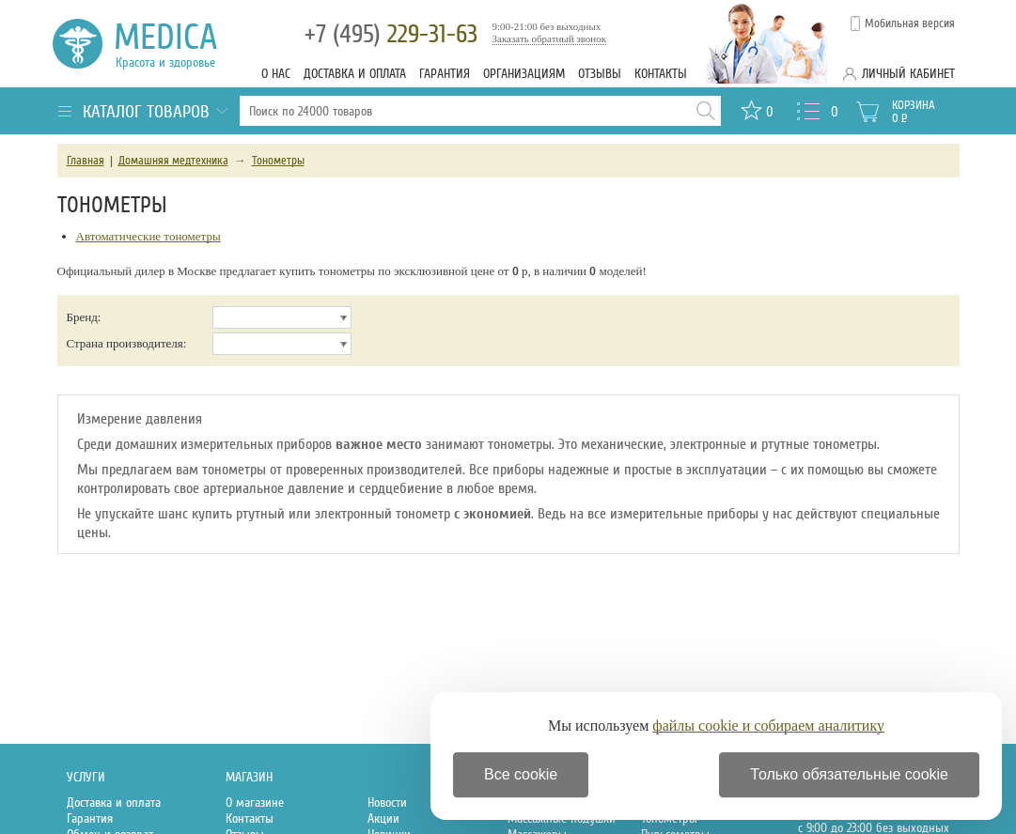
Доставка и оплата (355, 74)
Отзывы (599, 74)
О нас (275, 74)
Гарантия (444, 74)
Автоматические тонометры (148, 236)
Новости (387, 803)
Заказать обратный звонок (549, 38)
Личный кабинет (908, 74)
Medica (176, 43)
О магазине (255, 803)
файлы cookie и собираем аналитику (768, 726)
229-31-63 (391, 34)
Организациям (524, 74)
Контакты (660, 74)
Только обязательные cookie (849, 774)
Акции (383, 818)
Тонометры (278, 160)
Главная (85, 160)
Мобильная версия (910, 23)
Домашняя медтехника (173, 160)
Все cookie (520, 774)
